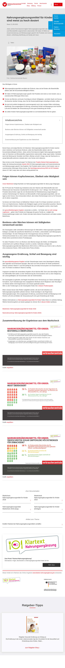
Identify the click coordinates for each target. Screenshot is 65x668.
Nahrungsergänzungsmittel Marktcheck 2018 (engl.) (12, 508)
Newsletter (57, 33)
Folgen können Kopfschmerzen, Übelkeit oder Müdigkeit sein (23, 124)
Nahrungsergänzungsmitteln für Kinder (29, 300)
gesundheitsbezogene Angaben (14, 210)
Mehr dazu (51, 565)
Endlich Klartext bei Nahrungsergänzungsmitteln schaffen (22, 524)
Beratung (29, 3)
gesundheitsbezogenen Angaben (15, 261)
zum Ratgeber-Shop (32, 647)
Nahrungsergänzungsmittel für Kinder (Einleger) (46, 508)
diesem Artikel (45, 302)
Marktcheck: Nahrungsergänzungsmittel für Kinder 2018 (19, 309)
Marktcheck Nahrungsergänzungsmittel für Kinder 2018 (15, 498)
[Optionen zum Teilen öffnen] (11, 42)
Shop (28, 5)
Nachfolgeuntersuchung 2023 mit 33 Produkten (44, 168)
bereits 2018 (26, 164)
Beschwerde (43, 3)
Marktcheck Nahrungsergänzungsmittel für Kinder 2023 (46, 498)
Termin (36, 3)
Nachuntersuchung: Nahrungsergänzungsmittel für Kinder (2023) (22, 313)
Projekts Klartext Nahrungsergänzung (47, 162)
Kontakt (23, 3)
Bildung (33, 5)
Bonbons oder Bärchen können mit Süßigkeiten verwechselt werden (25, 129)
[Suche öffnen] (51, 4)
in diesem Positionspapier (45, 286)
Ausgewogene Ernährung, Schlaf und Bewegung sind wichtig (23, 134)
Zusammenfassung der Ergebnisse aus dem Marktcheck (22, 139)
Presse (39, 5)
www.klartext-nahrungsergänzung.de (44, 573)
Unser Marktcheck (8, 184)
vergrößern (10, 367)
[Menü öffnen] (58, 4)
